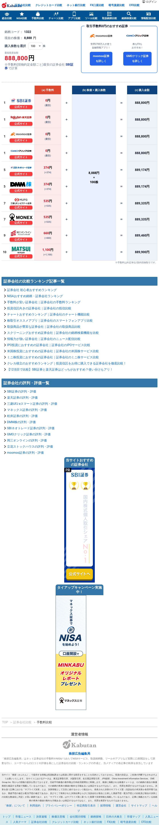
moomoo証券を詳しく (101, 58)
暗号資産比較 (117, 5)
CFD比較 (134, 5)
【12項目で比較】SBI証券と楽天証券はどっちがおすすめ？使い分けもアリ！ (60, 369)
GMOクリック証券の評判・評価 (29, 434)
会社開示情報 (78, 816)
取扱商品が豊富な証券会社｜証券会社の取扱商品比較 (43, 326)
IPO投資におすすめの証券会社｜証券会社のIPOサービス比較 (48, 345)
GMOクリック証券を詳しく (137, 58)
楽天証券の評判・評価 (22, 397)
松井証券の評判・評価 (22, 416)
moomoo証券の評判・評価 (25, 452)
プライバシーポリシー (58, 805)
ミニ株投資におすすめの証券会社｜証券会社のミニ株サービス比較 (53, 357)
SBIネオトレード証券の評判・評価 (30, 428)
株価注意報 (58, 816)
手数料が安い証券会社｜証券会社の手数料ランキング (43, 302)
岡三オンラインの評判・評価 (27, 440)
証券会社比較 (23, 5)
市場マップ (133, 816)
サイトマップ (139, 805)
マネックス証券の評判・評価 (27, 410)
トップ (6, 816)
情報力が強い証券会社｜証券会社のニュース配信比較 (43, 339)
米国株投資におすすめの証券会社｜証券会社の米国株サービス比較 (53, 351)
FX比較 (111, 821)
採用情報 (105, 805)
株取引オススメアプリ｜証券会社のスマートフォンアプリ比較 (50, 320)
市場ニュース (23, 816)
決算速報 (41, 816)
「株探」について (14, 805)
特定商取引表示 (86, 805)
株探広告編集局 (79, 753)
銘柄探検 (96, 816)
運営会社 (121, 805)
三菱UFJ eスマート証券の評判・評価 (32, 404)
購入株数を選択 (15, 46)
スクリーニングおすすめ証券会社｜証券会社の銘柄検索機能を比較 (53, 333)
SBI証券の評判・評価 (21, 391)
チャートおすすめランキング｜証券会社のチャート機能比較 (48, 314)
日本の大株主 (114, 816)
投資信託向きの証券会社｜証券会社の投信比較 (39, 308)
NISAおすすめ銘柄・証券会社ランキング (35, 296)
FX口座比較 (97, 5)
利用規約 (35, 805)
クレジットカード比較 (48, 5)
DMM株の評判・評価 (21, 422)
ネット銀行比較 (76, 5)
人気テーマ (19, 821)
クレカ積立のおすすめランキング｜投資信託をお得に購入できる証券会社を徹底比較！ (66, 363)
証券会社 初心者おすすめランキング (32, 290)
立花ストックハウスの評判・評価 (30, 446)
